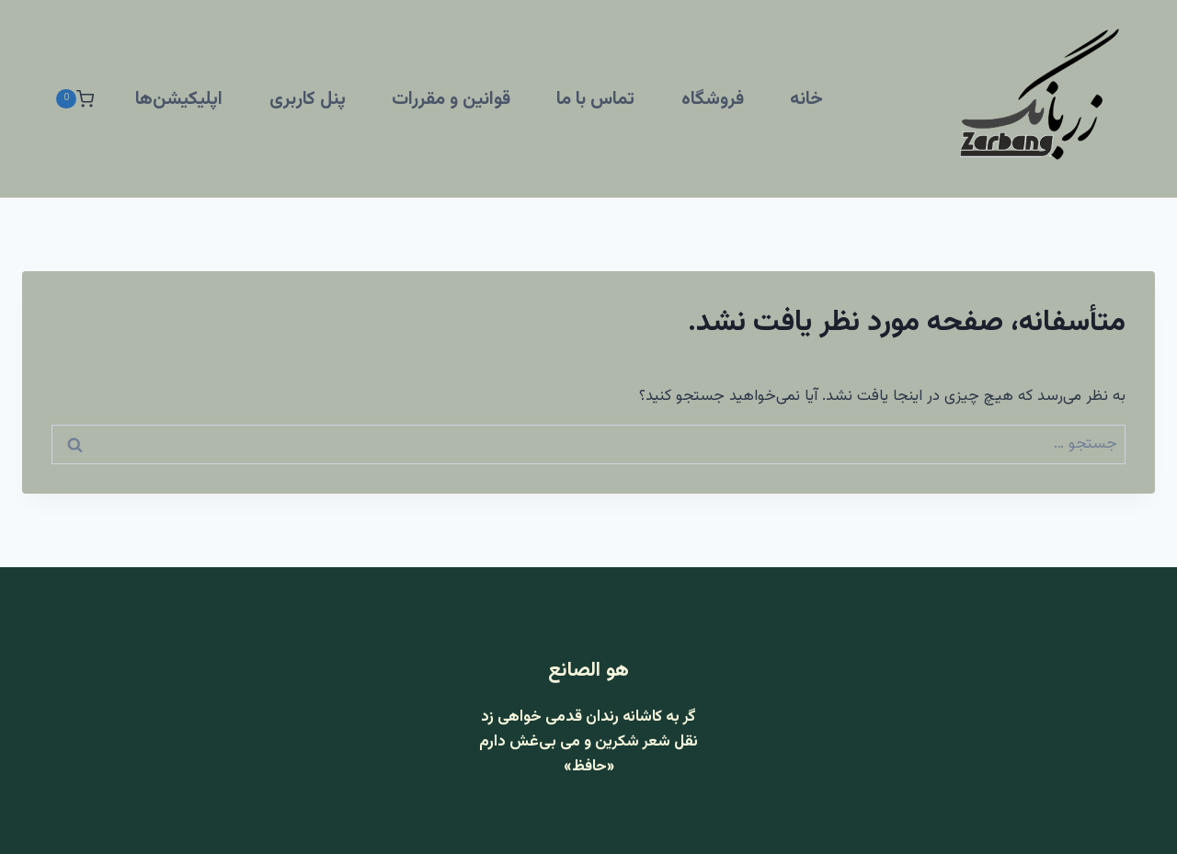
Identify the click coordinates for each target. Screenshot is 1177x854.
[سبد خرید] (74, 99)
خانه (806, 99)
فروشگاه (712, 99)
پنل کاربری (307, 99)
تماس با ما (595, 99)
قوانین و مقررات (451, 99)
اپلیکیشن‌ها (179, 99)
